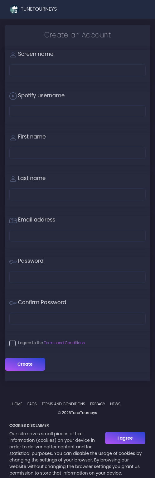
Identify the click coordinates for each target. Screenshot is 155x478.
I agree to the (51, 342)
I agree (125, 438)
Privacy (97, 404)
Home (17, 404)
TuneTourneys (33, 9)
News (115, 404)
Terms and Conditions (64, 342)
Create (25, 364)
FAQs (32, 404)
